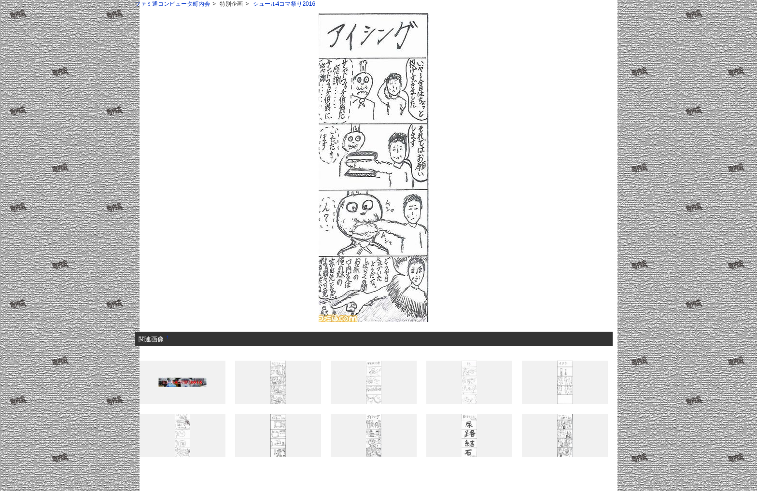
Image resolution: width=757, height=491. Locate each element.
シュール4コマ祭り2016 (284, 3)
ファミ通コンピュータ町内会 (172, 3)
